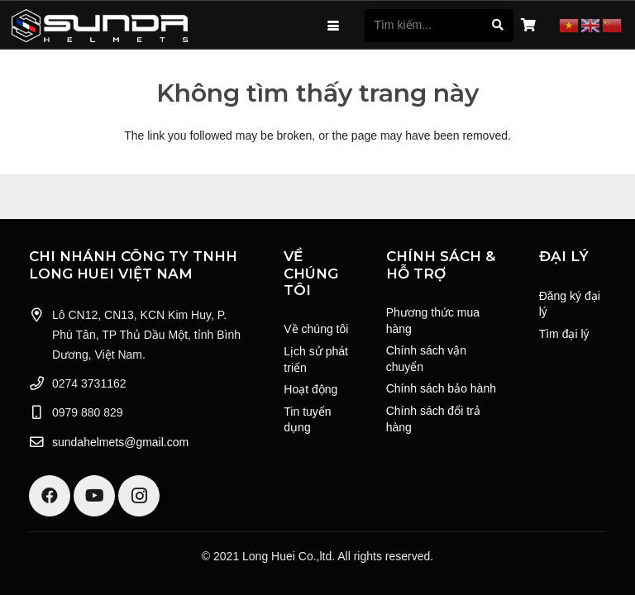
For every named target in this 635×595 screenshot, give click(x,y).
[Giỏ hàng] (527, 25)
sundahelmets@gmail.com (120, 442)
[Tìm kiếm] (497, 25)
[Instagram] (139, 495)
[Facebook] (49, 495)
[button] (333, 25)
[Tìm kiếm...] (439, 25)
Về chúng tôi (316, 329)
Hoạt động (310, 389)
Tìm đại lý (564, 333)
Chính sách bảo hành (441, 388)
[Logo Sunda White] (100, 25)
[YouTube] (94, 495)
